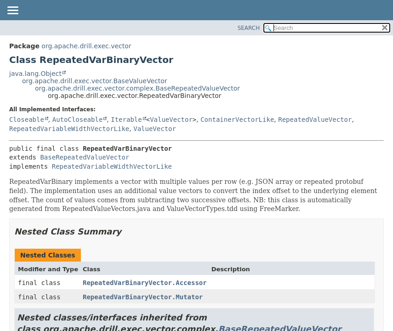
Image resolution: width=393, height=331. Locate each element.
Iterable (126, 119)
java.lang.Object (35, 73)
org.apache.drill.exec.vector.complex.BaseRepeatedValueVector (137, 88)
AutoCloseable (77, 119)
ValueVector (171, 119)
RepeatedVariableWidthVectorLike (69, 128)
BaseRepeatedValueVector (84, 157)
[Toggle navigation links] (12, 11)
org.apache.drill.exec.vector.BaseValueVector (94, 81)
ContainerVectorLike (237, 119)
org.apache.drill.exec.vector (86, 46)
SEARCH (249, 28)
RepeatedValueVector (315, 119)
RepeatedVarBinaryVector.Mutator (143, 297)
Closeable (26, 119)
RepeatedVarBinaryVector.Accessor (145, 282)
